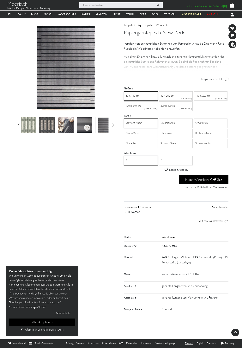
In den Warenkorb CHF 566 (203, 180)
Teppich (169, 14)
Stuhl (130, 14)
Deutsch (189, 343)
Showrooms (93, 343)
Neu (9, 14)
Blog (35, 14)
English (200, 343)
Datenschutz (132, 343)
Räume (86, 14)
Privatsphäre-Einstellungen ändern (42, 329)
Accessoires (67, 14)
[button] (18, 125)
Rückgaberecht (220, 207)
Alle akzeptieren (42, 322)
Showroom (32, 8)
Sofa (155, 14)
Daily (22, 14)
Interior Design (15, 8)
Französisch (212, 343)
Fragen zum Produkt (212, 79)
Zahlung (70, 343)
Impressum (146, 343)
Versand (80, 343)
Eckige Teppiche (144, 25)
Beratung (45, 8)
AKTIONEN (214, 14)
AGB (120, 343)
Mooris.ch (17, 5)
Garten (101, 14)
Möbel (48, 14)
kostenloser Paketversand (138, 207)
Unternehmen (109, 343)
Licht (117, 14)
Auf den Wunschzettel (213, 221)
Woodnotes (162, 25)
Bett (143, 14)
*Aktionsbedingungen (165, 343)
